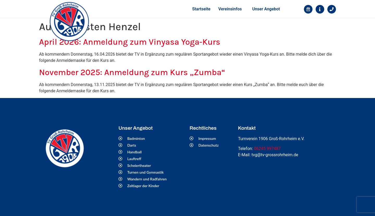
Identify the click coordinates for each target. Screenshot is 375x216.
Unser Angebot (266, 8)
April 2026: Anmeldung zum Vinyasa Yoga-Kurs (129, 42)
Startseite (201, 8)
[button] (231, 9)
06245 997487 (267, 148)
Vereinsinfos (230, 8)
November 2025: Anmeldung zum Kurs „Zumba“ (132, 72)
